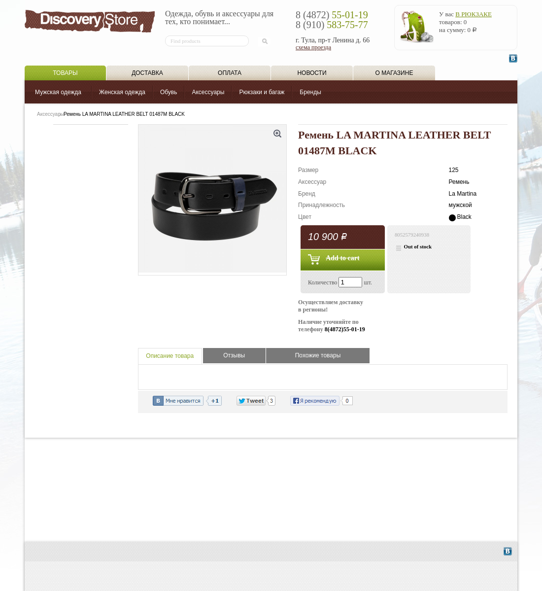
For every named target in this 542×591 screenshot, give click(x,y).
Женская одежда (122, 92)
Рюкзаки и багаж (261, 92)
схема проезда (313, 47)
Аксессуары (208, 92)
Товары (65, 73)
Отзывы (234, 355)
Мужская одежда (58, 92)
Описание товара (170, 355)
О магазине (394, 73)
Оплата (229, 73)
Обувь (168, 92)
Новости (311, 73)
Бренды (310, 92)
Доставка (147, 73)
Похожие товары (318, 355)
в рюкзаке (473, 14)
